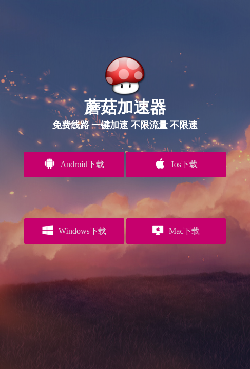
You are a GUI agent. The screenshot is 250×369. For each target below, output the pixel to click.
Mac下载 (176, 230)
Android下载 (74, 163)
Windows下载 (74, 230)
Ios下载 (176, 163)
